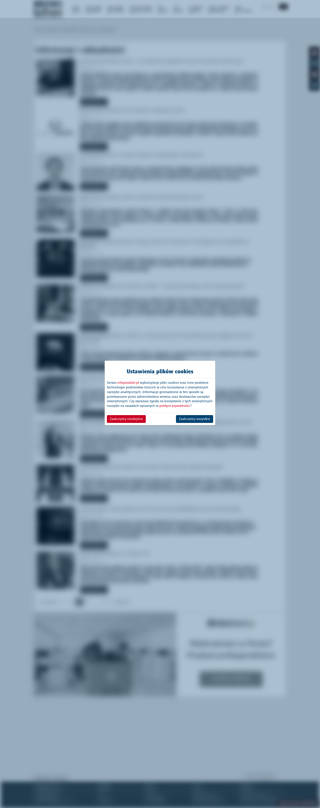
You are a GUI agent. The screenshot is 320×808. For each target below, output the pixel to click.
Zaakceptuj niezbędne (126, 419)
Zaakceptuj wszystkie (194, 419)
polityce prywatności (174, 406)
